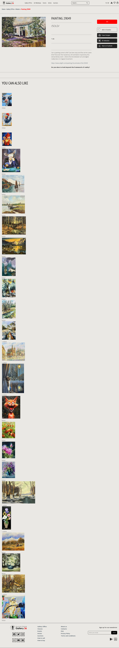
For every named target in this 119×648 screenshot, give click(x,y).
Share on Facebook (105, 46)
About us (64, 626)
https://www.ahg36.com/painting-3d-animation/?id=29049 (69, 63)
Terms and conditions (68, 636)
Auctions (55, 3)
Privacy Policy (65, 633)
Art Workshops (37, 3)
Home (3, 9)
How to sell (41, 638)
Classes (40, 629)
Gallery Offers (28, 3)
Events (44, 3)
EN (108, 3)
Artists (50, 3)
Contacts (64, 629)
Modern (18, 9)
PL (106, 3)
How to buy (41, 640)
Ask (107, 22)
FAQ (62, 631)
